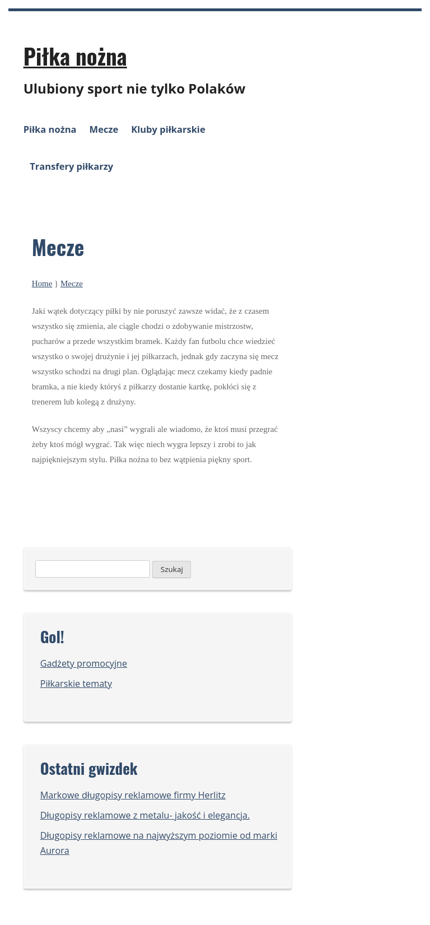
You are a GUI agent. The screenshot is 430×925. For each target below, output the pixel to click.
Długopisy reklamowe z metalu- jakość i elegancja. (145, 815)
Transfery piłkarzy (71, 166)
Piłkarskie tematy (76, 683)
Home (42, 283)
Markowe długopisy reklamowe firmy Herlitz (133, 795)
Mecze (104, 129)
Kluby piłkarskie (168, 129)
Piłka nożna (75, 55)
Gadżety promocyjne (83, 663)
